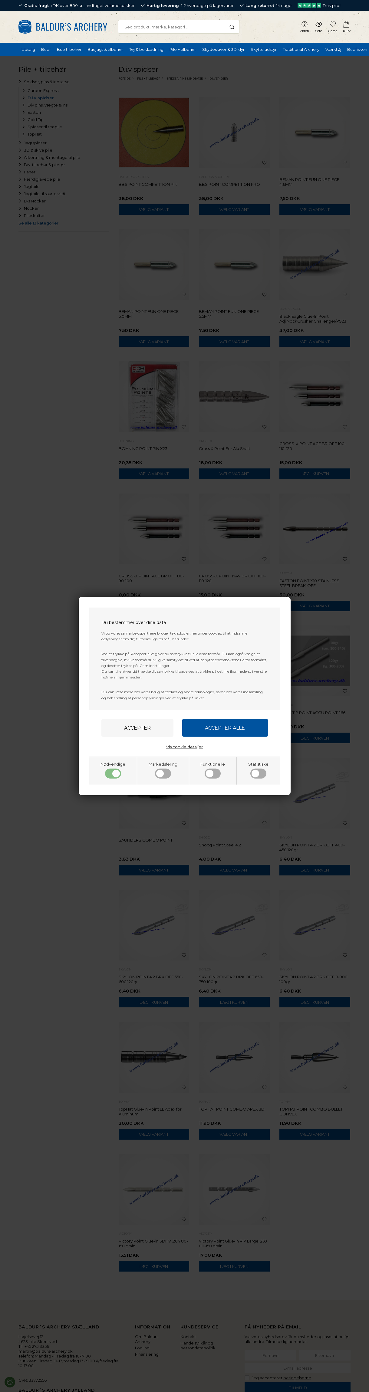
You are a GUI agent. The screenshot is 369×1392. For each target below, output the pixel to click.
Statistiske (258, 769)
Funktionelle (212, 769)
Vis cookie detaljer (184, 746)
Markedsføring (163, 769)
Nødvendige (112, 769)
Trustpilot (319, 5)
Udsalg (28, 49)
